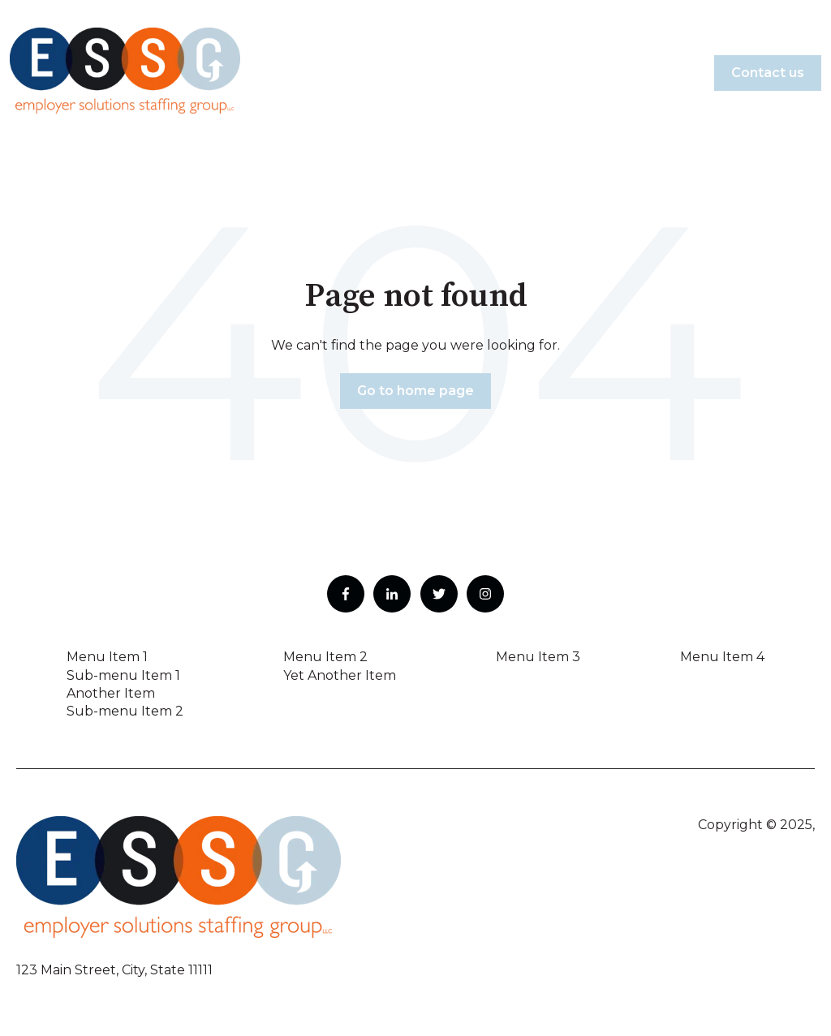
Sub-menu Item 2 (125, 711)
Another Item (111, 693)
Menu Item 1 (107, 656)
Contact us (767, 72)
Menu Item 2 (325, 656)
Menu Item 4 (722, 656)
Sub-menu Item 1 (123, 675)
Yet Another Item (339, 675)
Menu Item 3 (538, 656)
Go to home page (415, 390)
